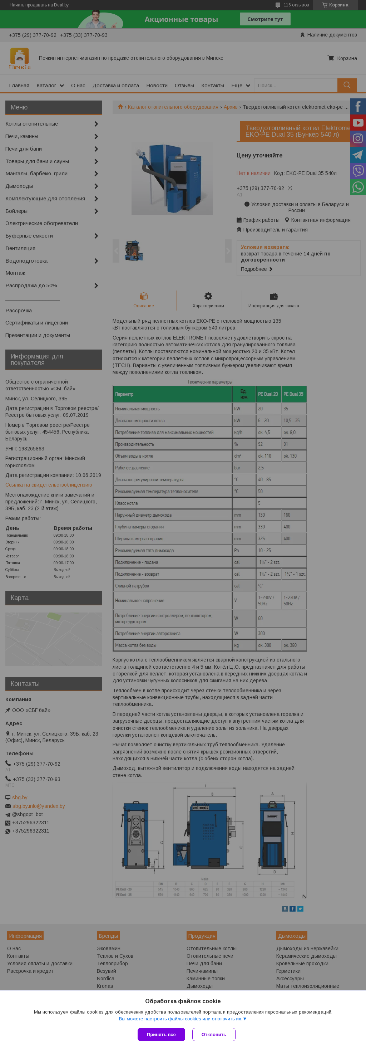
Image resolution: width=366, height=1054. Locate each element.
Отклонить (214, 1034)
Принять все (161, 1034)
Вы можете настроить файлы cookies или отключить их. (180, 1018)
